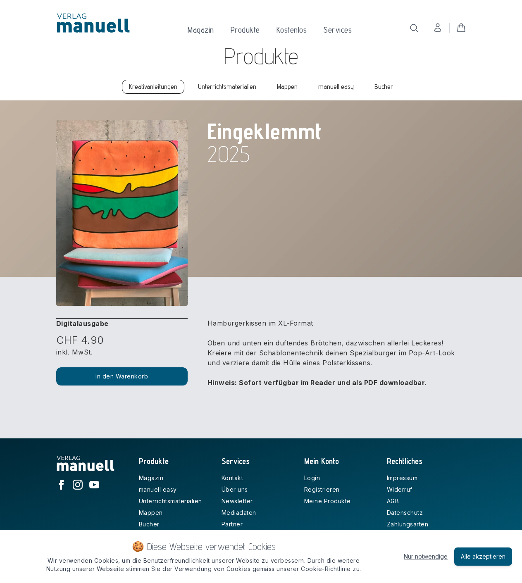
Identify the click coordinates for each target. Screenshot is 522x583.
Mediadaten (239, 512)
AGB (393, 500)
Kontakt (232, 477)
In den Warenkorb (121, 376)
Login (312, 477)
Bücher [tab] (383, 86)
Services (337, 29)
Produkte (245, 29)
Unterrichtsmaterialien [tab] (227, 86)
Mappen (151, 512)
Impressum (402, 477)
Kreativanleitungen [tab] (153, 86)
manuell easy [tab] (336, 86)
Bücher (149, 524)
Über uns (235, 489)
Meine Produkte (327, 500)
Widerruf (399, 489)
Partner (232, 524)
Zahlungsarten (408, 524)
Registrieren (322, 489)
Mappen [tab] (287, 86)
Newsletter (237, 500)
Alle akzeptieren (483, 556)
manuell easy (158, 489)
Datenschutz (405, 512)
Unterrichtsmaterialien (170, 500)
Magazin (201, 29)
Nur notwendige (426, 556)
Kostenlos (291, 29)
